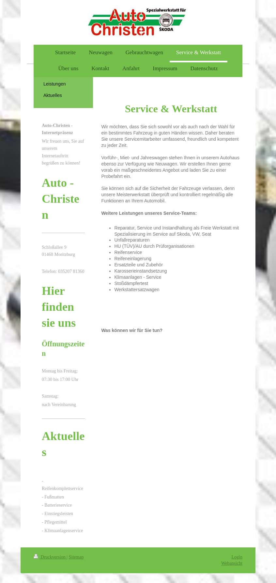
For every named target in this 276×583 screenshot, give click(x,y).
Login (237, 557)
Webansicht (231, 563)
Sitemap (76, 557)
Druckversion (50, 557)
